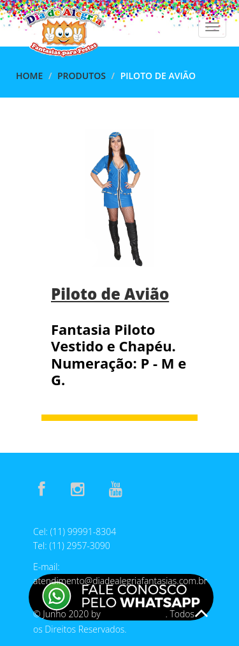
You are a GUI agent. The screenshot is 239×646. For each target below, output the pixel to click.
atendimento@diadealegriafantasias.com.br (120, 581)
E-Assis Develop (134, 614)
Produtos (81, 76)
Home (29, 76)
